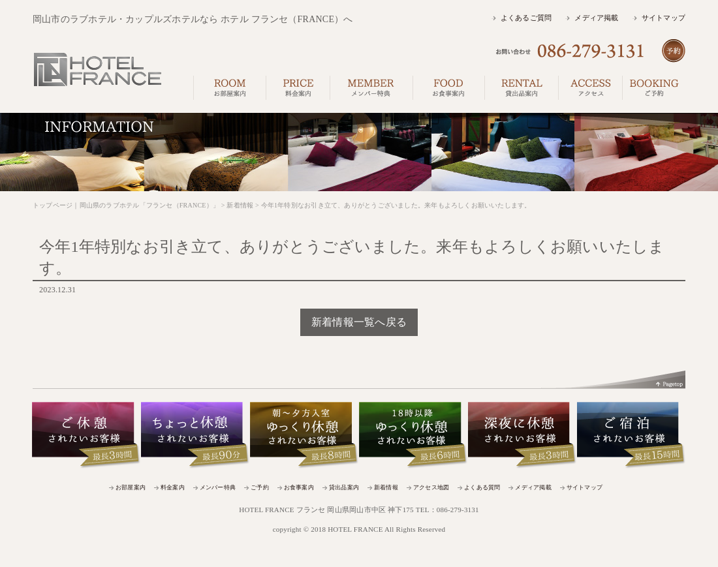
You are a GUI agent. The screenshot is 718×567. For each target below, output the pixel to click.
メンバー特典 (218, 487)
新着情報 (386, 487)
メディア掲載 (596, 18)
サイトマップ (663, 18)
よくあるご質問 (526, 18)
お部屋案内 (131, 487)
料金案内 (173, 487)
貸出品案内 (344, 487)
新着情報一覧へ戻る (359, 322)
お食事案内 (299, 487)
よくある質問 (482, 487)
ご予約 (260, 487)
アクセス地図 (431, 487)
